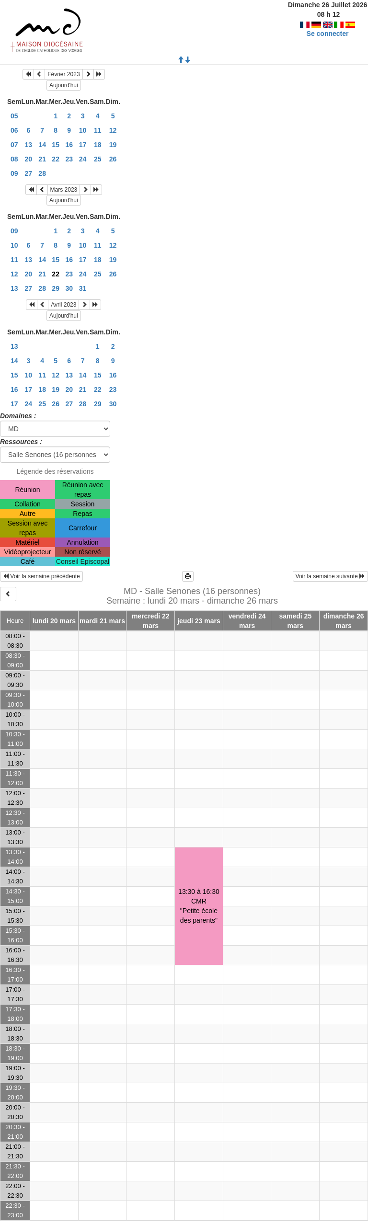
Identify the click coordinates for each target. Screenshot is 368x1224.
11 (98, 130)
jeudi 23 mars (198, 621)
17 (83, 145)
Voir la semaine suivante (330, 576)
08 (14, 159)
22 (55, 159)
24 (83, 159)
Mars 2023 (64, 189)
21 (42, 159)
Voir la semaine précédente (41, 576)
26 (113, 159)
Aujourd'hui (63, 85)
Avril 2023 (63, 304)
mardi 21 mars (102, 621)
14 (42, 145)
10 (83, 130)
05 (14, 116)
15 (55, 145)
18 (98, 145)
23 (69, 159)
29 (55, 288)
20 (29, 159)
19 (113, 145)
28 (42, 173)
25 (98, 159)
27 (29, 173)
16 (69, 145)
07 (14, 145)
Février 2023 (63, 74)
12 (113, 130)
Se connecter (328, 33)
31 (83, 288)
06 (14, 130)
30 (69, 288)
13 (29, 145)
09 (14, 173)
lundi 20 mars (54, 621)
